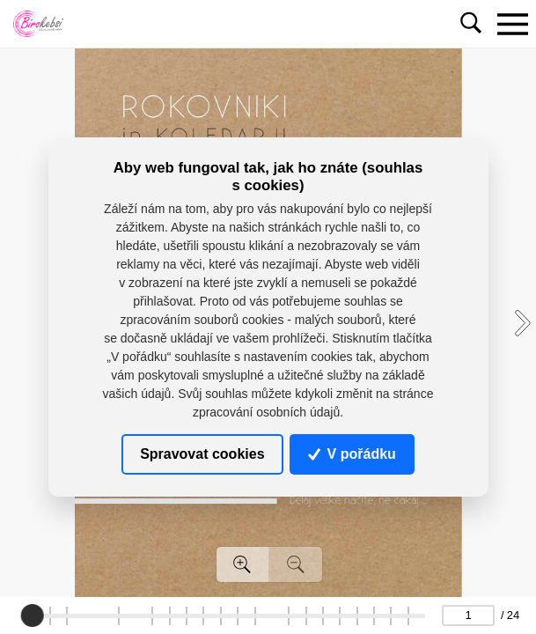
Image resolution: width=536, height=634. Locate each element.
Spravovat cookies (202, 453)
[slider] (31, 615)
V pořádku (352, 453)
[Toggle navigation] (512, 24)
